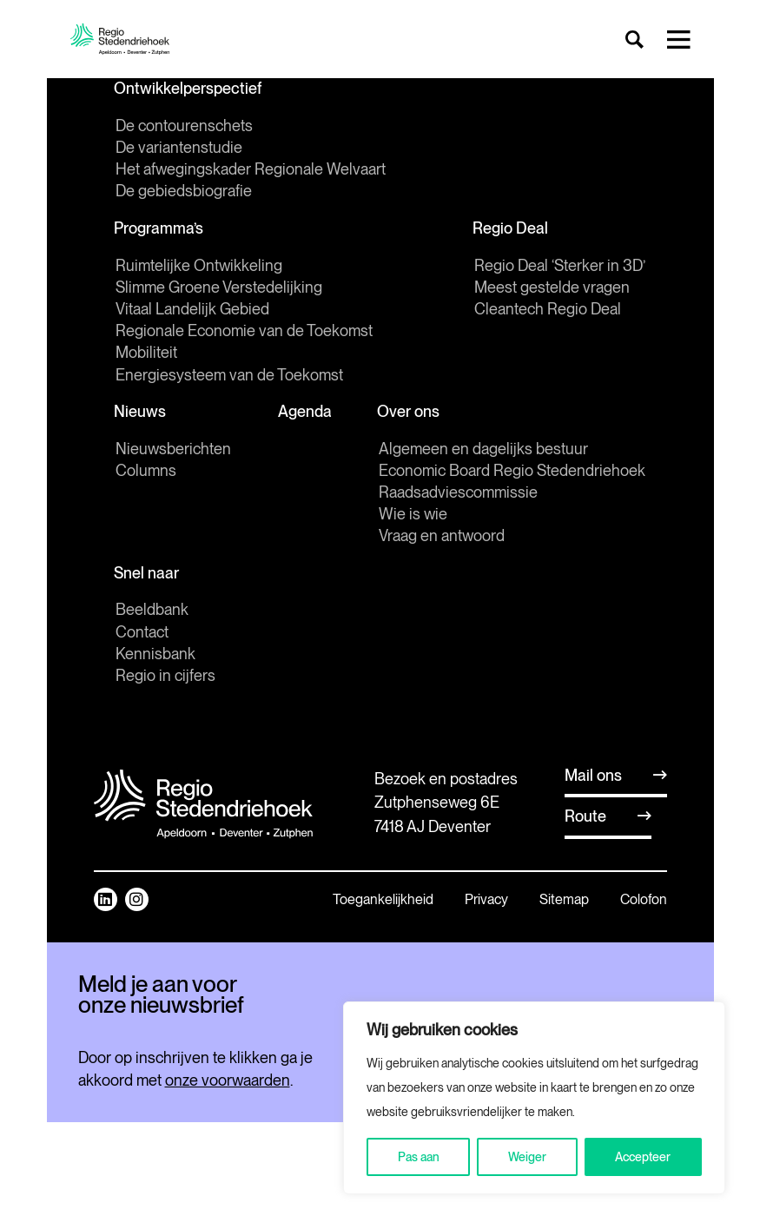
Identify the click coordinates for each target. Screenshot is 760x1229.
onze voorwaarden (227, 1187)
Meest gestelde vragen (552, 289)
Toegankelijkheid (383, 903)
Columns (146, 474)
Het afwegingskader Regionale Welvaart (251, 171)
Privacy (486, 903)
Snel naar (148, 576)
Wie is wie (413, 517)
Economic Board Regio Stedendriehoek (512, 474)
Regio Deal (512, 230)
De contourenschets (184, 126)
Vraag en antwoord (442, 539)
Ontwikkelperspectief (189, 89)
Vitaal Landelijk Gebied (192, 311)
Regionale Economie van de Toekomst (244, 333)
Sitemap (564, 903)
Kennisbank (155, 658)
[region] (534, 1097)
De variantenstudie (179, 148)
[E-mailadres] (199, 1074)
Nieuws (142, 414)
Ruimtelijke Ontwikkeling (199, 267)
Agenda (305, 414)
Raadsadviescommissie (458, 495)
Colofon (643, 903)
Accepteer (643, 1157)
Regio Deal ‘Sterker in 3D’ (559, 267)
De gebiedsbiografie (184, 192)
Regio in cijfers (165, 680)
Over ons (410, 414)
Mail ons (593, 779)
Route (585, 821)
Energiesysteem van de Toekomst (229, 376)
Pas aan (418, 1157)
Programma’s (160, 230)
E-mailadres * (121, 1048)
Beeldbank (152, 614)
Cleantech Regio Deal (547, 311)
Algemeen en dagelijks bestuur (483, 451)
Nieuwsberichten (173, 451)
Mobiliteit (146, 355)
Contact (142, 636)
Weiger (527, 1157)
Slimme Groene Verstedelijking (219, 289)
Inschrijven (199, 1119)
